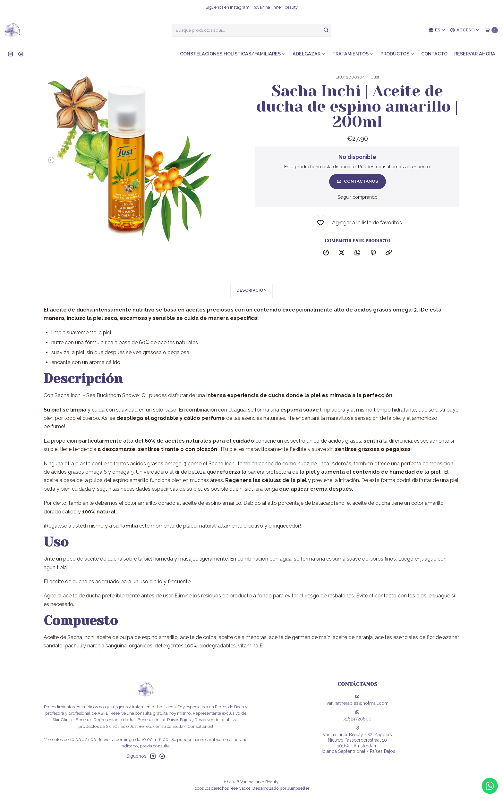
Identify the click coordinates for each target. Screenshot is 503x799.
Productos (397, 53)
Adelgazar (309, 53)
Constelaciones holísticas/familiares (233, 53)
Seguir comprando (357, 197)
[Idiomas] (437, 30)
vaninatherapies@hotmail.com (357, 700)
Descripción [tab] (251, 296)
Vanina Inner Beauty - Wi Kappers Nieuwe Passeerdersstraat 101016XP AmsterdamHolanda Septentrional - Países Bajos (357, 740)
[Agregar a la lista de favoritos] (357, 222)
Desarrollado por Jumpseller (281, 788)
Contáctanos (357, 181)
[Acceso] (465, 30)
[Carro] (491, 30)
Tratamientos (353, 53)
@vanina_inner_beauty (275, 7)
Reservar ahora (474, 53)
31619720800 (357, 715)
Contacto (434, 53)
